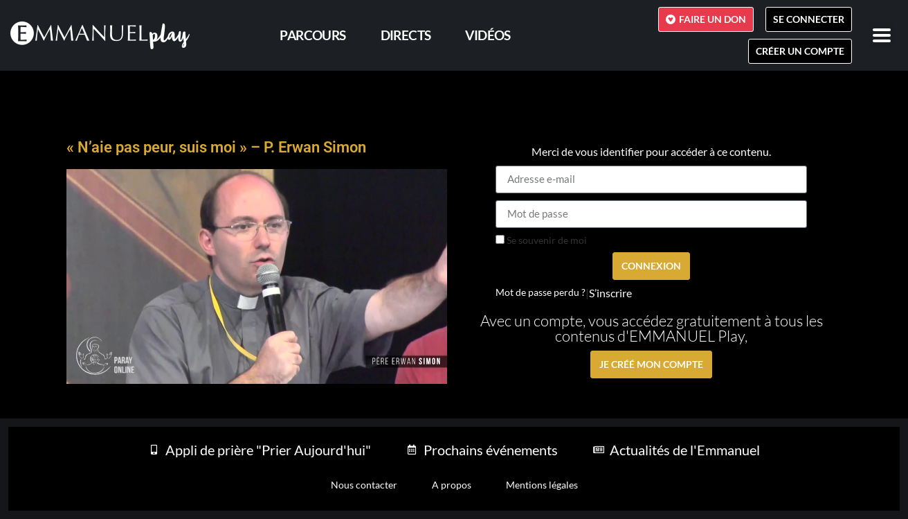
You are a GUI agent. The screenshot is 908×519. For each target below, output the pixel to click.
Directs (406, 35)
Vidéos (487, 35)
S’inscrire (610, 293)
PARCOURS (312, 35)
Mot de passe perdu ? (540, 292)
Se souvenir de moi (541, 240)
